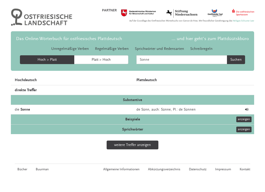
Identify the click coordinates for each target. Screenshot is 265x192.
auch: (155, 109)
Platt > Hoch (101, 60)
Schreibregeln (201, 49)
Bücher (22, 169)
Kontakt (245, 169)
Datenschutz (198, 169)
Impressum (223, 169)
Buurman (42, 169)
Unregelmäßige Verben (70, 49)
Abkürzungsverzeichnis (164, 169)
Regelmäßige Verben (112, 49)
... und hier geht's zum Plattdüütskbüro (210, 38)
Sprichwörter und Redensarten (159, 49)
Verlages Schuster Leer (243, 20)
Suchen (236, 60)
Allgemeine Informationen (121, 169)
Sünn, (145, 109)
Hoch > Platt (47, 60)
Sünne (166, 109)
